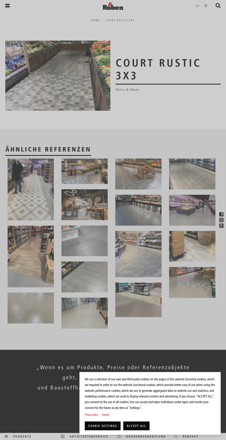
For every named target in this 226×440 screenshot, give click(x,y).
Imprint (105, 414)
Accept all (136, 426)
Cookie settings (102, 426)
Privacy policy (91, 414)
